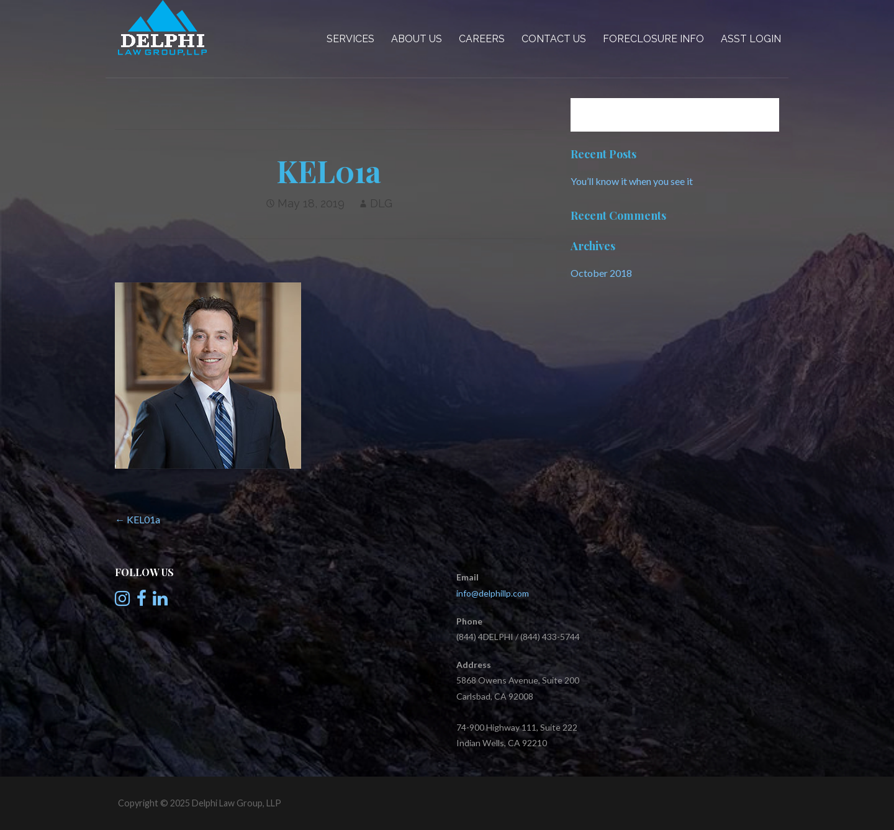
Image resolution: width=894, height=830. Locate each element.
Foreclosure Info (653, 39)
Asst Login (751, 39)
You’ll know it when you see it (632, 181)
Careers (482, 39)
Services (350, 39)
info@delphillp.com (492, 593)
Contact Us (554, 39)
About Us (416, 39)
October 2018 (601, 273)
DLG (381, 203)
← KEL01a (137, 519)
